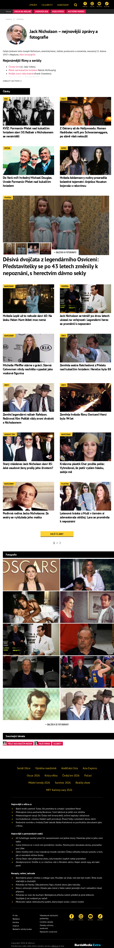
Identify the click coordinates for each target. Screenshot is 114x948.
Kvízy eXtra (51, 776)
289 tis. (85, 4)
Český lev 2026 (70, 776)
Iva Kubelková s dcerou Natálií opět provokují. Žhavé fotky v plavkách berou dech (56, 819)
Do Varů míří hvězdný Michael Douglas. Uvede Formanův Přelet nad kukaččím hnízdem (27, 182)
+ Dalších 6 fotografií (65, 252)
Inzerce (16, 926)
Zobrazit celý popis (12, 81)
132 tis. (92, 4)
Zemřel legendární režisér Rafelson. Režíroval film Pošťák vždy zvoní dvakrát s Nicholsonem (28, 419)
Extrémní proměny (76, 11)
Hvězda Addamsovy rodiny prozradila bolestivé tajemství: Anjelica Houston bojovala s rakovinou (83, 182)
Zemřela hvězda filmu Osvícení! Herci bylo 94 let (83, 417)
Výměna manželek (45, 768)
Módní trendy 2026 (39, 783)
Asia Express (59, 11)
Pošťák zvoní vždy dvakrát (21, 73)
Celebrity (47, 4)
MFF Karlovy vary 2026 (59, 790)
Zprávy (33, 4)
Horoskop (63, 4)
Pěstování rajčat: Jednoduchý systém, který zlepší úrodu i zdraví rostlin (50, 902)
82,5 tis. (106, 4)
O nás (15, 916)
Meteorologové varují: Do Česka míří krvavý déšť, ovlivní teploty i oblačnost (52, 816)
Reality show (83, 783)
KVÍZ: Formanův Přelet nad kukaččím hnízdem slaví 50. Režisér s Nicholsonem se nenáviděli (28, 133)
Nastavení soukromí (48, 932)
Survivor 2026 (42, 11)
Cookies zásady (46, 922)
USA (33, 54)
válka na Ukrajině (23, 11)
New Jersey (25, 54)
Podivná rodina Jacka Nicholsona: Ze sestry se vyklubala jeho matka (26, 516)
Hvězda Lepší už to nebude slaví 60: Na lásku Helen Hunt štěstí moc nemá (27, 318)
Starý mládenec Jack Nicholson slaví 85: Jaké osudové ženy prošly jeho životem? (28, 466)
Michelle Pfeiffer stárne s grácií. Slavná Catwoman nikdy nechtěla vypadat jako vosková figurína (28, 370)
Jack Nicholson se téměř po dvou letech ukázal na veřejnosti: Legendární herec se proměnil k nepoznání (84, 320)
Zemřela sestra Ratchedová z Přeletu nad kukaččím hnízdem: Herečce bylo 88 (85, 368)
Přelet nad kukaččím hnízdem (23, 70)
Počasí (88, 776)
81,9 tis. (99, 4)
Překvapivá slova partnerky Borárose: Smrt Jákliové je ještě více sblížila (50, 812)
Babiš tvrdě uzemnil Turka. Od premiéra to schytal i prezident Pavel (48, 809)
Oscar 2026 (33, 776)
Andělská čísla (69, 768)
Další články (56, 534)
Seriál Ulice (23, 768)
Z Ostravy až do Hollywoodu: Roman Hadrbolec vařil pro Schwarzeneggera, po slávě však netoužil (84, 133)
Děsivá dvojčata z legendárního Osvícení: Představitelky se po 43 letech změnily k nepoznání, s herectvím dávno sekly (50, 266)
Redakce (16, 919)
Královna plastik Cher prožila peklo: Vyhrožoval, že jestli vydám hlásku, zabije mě (82, 468)
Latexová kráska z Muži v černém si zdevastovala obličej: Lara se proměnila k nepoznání (85, 518)
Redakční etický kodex (22, 929)
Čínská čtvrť (14, 66)
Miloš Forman (42, 743)
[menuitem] (33, 4)
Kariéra (16, 923)
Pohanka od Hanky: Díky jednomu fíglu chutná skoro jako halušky (48, 885)
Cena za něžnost (16, 77)
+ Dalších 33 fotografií (56, 724)
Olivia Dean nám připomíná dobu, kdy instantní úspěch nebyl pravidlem (51, 859)
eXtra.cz (55, 946)
